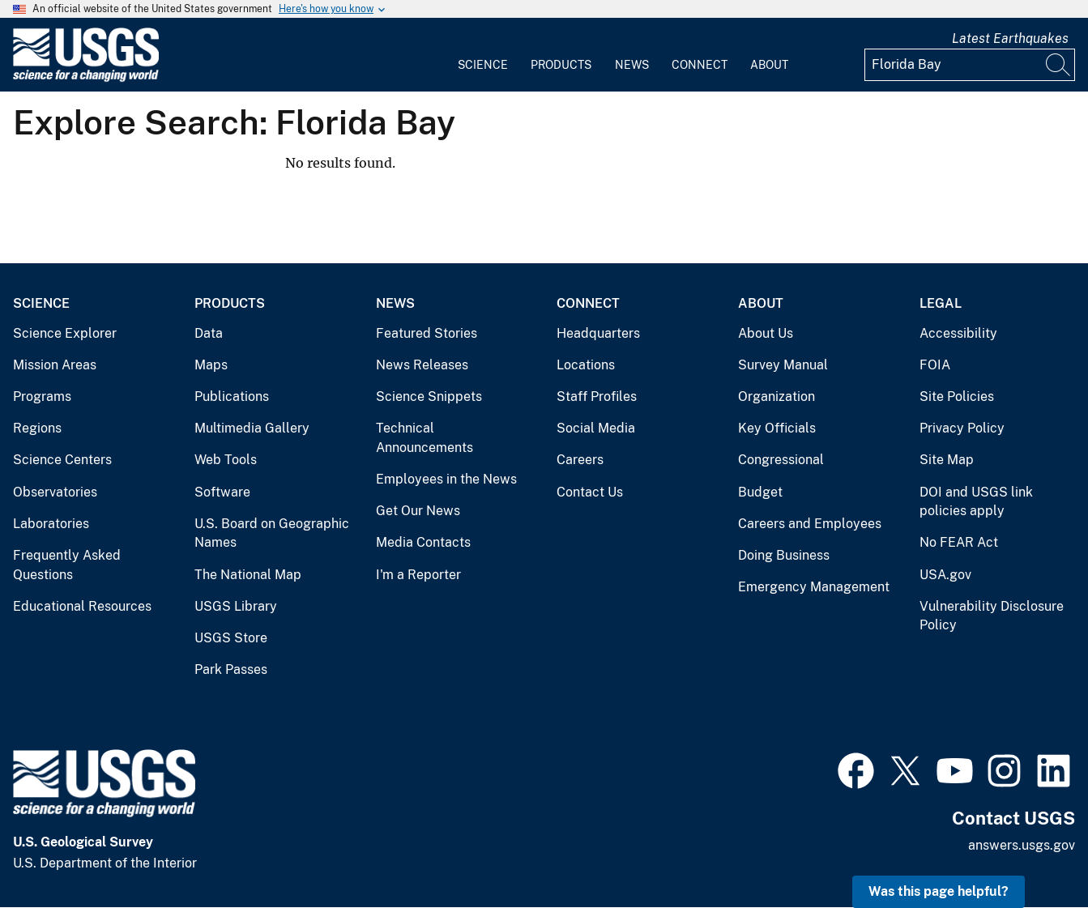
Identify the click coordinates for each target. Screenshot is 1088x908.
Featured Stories (426, 333)
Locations (586, 365)
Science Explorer (65, 333)
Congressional (781, 459)
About (769, 64)
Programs (42, 396)
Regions (37, 428)
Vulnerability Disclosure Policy (991, 616)
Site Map (946, 459)
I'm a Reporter (418, 574)
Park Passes (230, 669)
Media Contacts (423, 542)
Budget (760, 492)
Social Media (596, 428)
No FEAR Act (958, 542)
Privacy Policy (962, 428)
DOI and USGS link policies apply (976, 501)
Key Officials (777, 428)
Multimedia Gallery (251, 428)
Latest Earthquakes (1010, 38)
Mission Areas (54, 365)
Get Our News (418, 510)
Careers (580, 459)
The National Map (247, 574)
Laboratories (51, 523)
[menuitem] (482, 55)
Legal (940, 303)
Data (208, 333)
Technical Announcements (424, 437)
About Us (765, 333)
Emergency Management (814, 587)
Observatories (55, 492)
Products (561, 64)
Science (483, 64)
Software (222, 492)
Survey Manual (783, 365)
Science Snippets (429, 396)
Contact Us (590, 492)
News (632, 64)
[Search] (1059, 65)
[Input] (969, 65)
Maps (211, 365)
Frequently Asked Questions (67, 565)
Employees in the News (446, 479)
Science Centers (62, 459)
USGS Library (235, 606)
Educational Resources (82, 606)
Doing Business (784, 555)
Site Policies (956, 396)
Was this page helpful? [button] (938, 891)
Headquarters (598, 333)
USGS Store (230, 638)
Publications (231, 396)
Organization (776, 396)
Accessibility (958, 333)
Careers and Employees (809, 523)
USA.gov (945, 574)
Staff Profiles (597, 396)
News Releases (422, 365)
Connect (699, 64)
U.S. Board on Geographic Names (271, 533)
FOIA (934, 365)
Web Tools (225, 459)
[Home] (86, 78)
